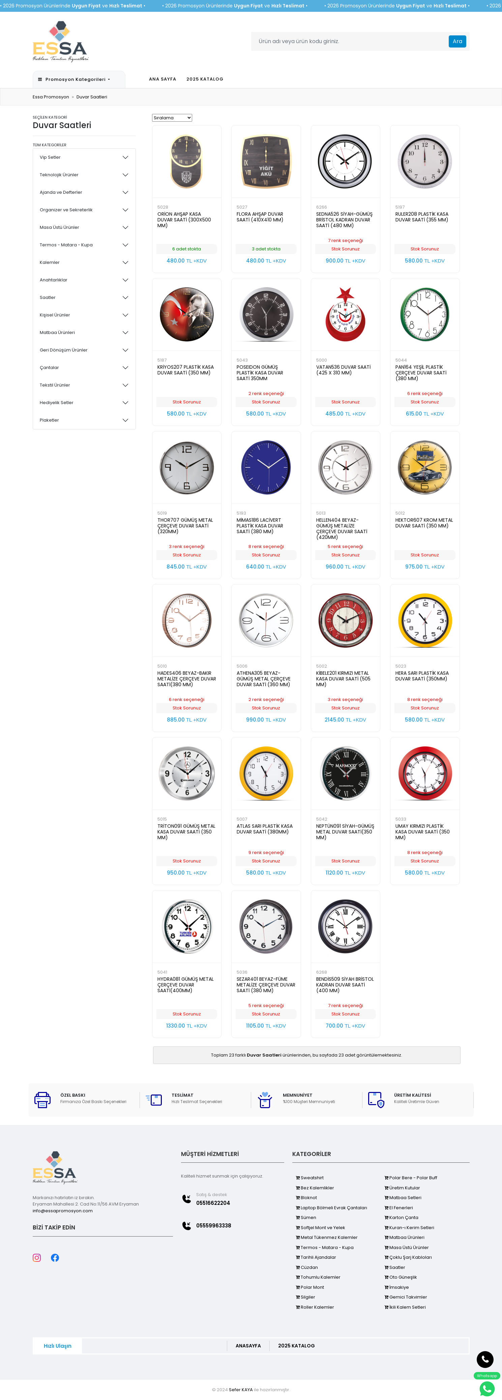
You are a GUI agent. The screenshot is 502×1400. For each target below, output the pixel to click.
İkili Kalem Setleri (405, 1307)
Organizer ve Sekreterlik (66, 210)
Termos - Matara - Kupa (66, 245)
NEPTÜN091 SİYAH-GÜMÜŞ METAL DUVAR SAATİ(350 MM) (345, 832)
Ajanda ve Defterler (61, 192)
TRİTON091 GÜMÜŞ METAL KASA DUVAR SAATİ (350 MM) (186, 832)
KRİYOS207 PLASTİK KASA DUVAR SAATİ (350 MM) (185, 370)
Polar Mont (310, 1287)
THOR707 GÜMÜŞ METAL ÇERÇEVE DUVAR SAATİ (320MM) (185, 526)
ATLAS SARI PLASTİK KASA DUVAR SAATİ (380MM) (265, 829)
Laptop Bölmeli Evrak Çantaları (331, 1208)
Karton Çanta (401, 1217)
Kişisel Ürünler (55, 315)
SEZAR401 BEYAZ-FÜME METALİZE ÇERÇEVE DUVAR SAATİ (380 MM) (266, 985)
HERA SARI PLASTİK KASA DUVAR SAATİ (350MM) (422, 676)
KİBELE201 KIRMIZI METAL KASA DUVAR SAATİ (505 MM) (343, 679)
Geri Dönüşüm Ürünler (64, 350)
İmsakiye (396, 1287)
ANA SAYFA (162, 79)
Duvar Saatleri (92, 97)
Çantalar (49, 367)
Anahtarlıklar (53, 280)
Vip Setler (50, 157)
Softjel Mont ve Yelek (320, 1227)
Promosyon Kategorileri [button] (72, 79)
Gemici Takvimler (405, 1297)
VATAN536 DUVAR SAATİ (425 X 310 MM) (343, 370)
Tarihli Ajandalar (316, 1257)
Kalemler (50, 262)
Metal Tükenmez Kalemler (327, 1237)
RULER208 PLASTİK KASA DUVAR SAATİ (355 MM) (421, 217)
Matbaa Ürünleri (57, 332)
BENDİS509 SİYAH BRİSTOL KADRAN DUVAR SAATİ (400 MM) (345, 985)
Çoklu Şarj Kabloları (408, 1257)
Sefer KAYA (241, 1390)
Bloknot (306, 1197)
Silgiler (305, 1297)
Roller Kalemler (315, 1307)
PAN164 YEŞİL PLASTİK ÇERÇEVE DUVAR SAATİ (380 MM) (420, 373)
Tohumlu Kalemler (318, 1277)
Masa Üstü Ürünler (59, 227)
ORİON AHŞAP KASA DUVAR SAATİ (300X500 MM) (184, 220)
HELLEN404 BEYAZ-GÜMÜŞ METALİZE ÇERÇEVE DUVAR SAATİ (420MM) (341, 529)
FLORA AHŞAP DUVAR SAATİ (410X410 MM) (260, 217)
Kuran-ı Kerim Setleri (409, 1227)
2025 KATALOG (205, 79)
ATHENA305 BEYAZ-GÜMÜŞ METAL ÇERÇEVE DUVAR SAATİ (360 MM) (264, 679)
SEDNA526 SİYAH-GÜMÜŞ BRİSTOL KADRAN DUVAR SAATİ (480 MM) (344, 220)
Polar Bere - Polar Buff (410, 1178)
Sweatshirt (310, 1178)
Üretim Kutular (402, 1188)
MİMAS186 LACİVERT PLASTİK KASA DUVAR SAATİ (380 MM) (260, 526)
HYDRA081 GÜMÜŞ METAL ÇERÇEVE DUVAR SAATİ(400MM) (185, 985)
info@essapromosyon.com (63, 1211)
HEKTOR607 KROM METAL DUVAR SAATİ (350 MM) (424, 523)
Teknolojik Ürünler (59, 175)
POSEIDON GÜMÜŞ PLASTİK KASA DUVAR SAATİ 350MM (260, 373)
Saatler (48, 297)
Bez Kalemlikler (315, 1188)
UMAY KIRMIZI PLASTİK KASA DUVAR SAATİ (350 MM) (422, 832)
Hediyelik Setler (56, 402)
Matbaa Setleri (402, 1197)
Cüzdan (307, 1267)
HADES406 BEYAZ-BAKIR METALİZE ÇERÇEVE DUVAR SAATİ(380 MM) (186, 679)
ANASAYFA (248, 1345)
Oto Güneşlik (400, 1277)
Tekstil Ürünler (55, 385)
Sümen (306, 1217)
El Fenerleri (398, 1208)
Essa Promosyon (51, 97)
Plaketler (49, 420)
